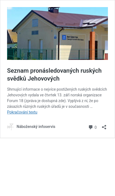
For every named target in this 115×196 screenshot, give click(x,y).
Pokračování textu (22, 112)
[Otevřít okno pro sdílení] (104, 125)
